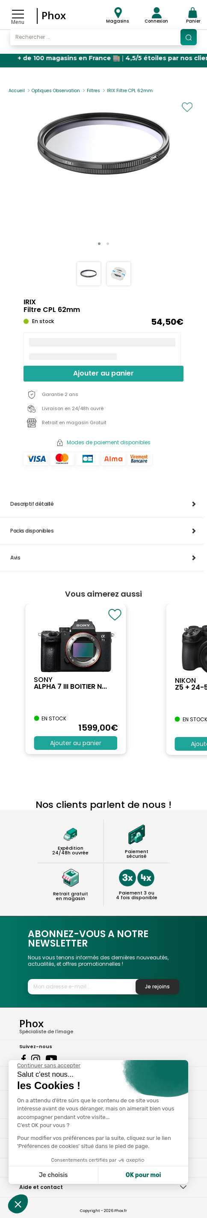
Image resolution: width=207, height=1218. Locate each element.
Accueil (17, 90)
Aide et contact (41, 1187)
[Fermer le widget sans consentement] (49, 1065)
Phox (53, 15)
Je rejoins (157, 986)
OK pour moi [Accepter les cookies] (143, 1175)
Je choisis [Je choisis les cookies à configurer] (53, 1175)
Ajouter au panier (103, 373)
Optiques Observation (56, 90)
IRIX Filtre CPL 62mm (130, 90)
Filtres (93, 90)
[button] (99, 243)
